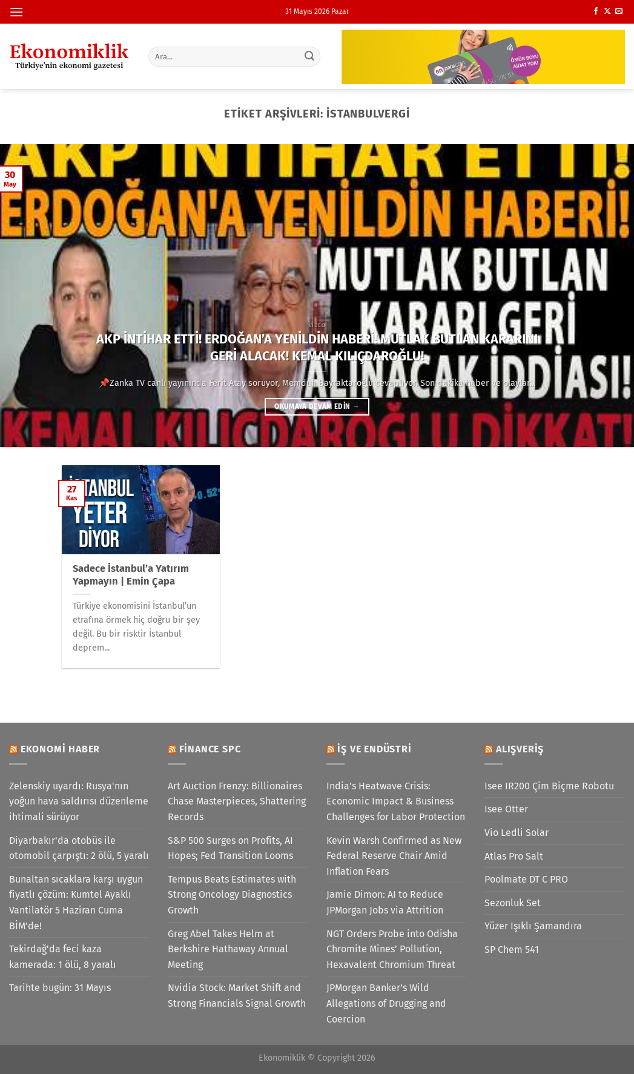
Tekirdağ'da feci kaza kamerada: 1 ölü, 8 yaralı (62, 956)
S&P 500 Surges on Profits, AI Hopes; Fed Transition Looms (230, 848)
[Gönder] (309, 56)
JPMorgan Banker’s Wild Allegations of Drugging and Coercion (386, 1003)
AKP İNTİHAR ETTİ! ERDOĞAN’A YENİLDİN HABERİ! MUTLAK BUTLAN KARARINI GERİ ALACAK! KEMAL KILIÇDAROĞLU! (317, 347)
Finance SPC (210, 749)
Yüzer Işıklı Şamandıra (533, 926)
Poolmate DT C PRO (526, 879)
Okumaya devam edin (316, 406)
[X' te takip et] (607, 11)
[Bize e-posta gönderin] (618, 11)
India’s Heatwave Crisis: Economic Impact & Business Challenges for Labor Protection (395, 801)
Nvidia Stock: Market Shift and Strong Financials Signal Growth (237, 995)
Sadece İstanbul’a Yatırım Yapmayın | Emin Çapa (131, 575)
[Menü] (16, 12)
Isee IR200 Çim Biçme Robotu (549, 786)
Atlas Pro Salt (513, 856)
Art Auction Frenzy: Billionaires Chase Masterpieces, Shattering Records (237, 801)
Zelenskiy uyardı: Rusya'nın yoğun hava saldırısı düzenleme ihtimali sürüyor (78, 801)
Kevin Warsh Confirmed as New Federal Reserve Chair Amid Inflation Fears (393, 856)
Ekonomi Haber (60, 749)
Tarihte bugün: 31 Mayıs (60, 987)
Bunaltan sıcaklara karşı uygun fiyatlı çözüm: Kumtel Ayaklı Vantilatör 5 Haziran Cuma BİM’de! (76, 902)
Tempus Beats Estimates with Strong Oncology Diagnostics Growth (232, 894)
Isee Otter (506, 809)
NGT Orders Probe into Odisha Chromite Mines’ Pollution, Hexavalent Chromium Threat (392, 949)
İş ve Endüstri (374, 749)
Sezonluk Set (512, 903)
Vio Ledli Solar (516, 832)
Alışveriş (520, 749)
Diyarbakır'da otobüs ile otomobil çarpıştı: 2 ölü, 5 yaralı (79, 848)
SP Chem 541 (511, 949)
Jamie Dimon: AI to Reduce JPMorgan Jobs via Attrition (384, 902)
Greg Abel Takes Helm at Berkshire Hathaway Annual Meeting (228, 949)
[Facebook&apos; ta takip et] (595, 11)
